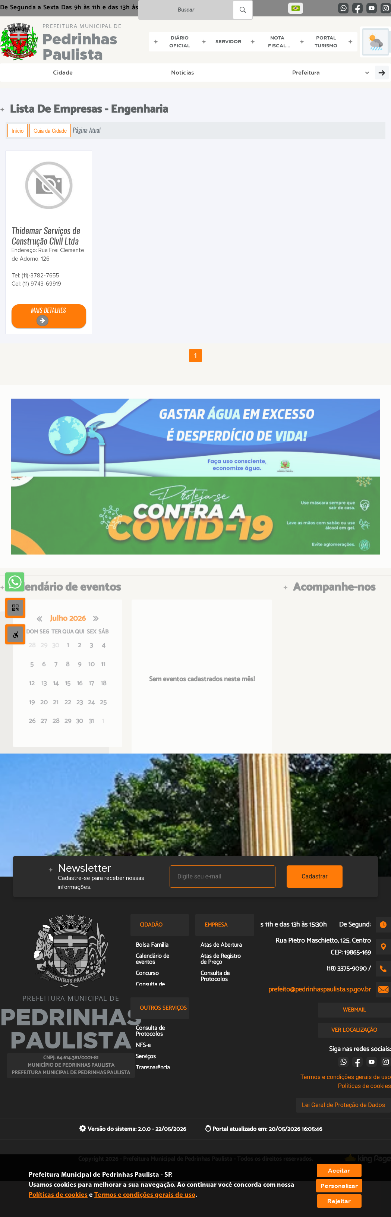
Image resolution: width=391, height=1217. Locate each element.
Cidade (21, 72)
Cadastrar (315, 876)
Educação (138, 72)
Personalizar (339, 1185)
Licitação (351, 72)
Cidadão (268, 72)
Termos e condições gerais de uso (345, 1077)
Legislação (307, 72)
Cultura (176, 72)
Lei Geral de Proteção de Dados (343, 1104)
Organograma (220, 72)
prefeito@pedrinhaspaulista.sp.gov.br (319, 989)
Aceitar (339, 1170)
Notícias (56, 72)
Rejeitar (339, 1201)
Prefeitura (98, 72)
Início (17, 130)
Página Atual (87, 130)
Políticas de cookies (364, 1085)
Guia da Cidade (50, 130)
